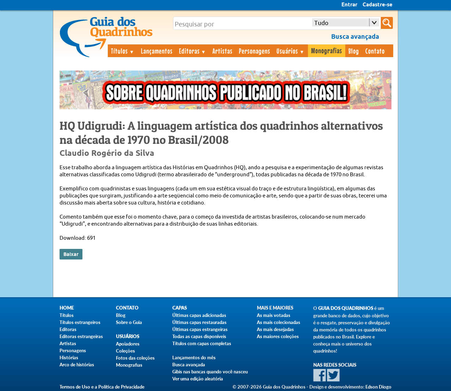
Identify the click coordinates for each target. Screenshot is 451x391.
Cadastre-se (378, 4)
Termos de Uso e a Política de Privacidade (102, 387)
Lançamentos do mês (194, 357)
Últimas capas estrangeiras (200, 329)
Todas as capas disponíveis (199, 336)
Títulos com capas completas (201, 343)
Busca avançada (188, 364)
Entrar (349, 4)
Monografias (326, 50)
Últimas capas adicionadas (199, 315)
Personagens (254, 51)
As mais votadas (273, 315)
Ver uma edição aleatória (197, 378)
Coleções (125, 351)
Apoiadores (128, 344)
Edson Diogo (378, 387)
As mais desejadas (275, 329)
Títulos (123, 51)
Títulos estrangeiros (80, 322)
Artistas (222, 51)
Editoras (192, 51)
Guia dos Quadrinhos (345, 308)
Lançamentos (157, 51)
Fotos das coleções (135, 358)
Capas (179, 308)
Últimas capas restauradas (199, 322)
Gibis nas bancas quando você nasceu (210, 371)
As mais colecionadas (278, 322)
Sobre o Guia (129, 322)
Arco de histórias (77, 364)
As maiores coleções (278, 336)
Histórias (69, 357)
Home (67, 308)
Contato (375, 51)
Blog (353, 51)
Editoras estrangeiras (81, 336)
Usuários (291, 51)
